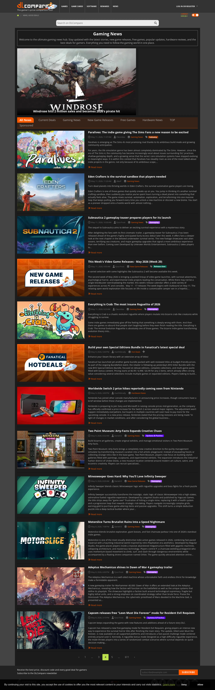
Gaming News (71, 120)
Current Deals (47, 120)
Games (64, 6)
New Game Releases (100, 120)
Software (92, 6)
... (92, 657)
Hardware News (153, 120)
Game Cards (77, 6)
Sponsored (26, 125)
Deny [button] (184, 684)
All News (25, 120)
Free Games (127, 120)
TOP (172, 120)
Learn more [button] (169, 684)
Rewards (104, 6)
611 (127, 657)
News (115, 6)
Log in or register (185, 6)
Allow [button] (200, 684)
